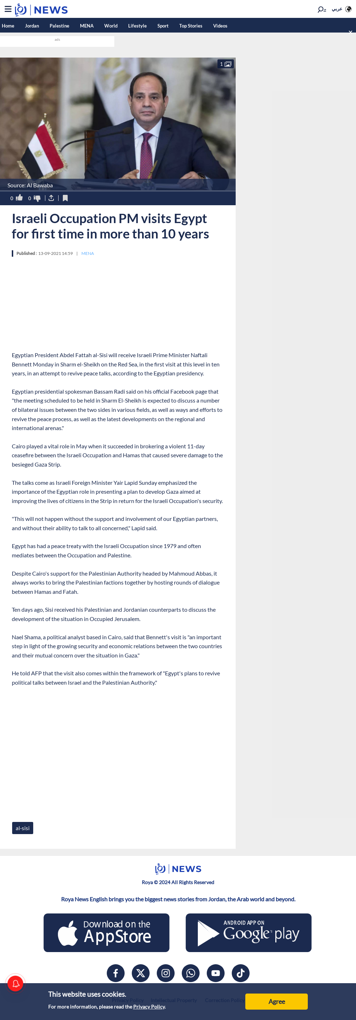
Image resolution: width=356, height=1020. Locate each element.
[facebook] (116, 973)
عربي (337, 8)
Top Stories (190, 26)
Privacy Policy (149, 1007)
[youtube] (216, 973)
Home (8, 26)
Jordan (32, 26)
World (110, 26)
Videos (220, 26)
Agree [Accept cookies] (277, 1001)
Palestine (59, 26)
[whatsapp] (191, 973)
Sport (163, 26)
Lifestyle (137, 26)
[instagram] (166, 973)
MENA (87, 26)
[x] (141, 973)
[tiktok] (241, 973)
